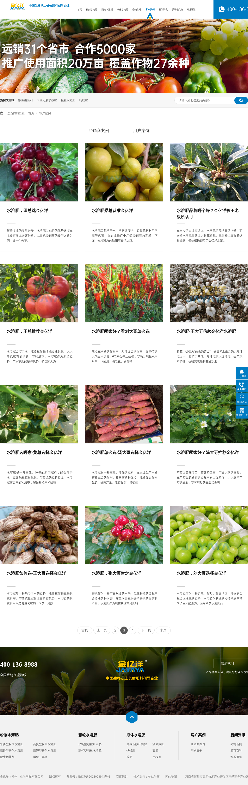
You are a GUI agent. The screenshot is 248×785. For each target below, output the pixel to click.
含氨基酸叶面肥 (136, 744)
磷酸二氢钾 (40, 757)
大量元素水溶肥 (47, 100)
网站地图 (171, 776)
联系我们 (191, 9)
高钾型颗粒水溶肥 (89, 750)
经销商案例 (98, 130)
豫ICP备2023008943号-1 (94, 776)
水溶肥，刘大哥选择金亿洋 (201, 573)
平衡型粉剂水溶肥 (11, 744)
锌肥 (129, 757)
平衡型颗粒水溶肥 (89, 744)
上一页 (102, 630)
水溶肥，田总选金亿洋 (27, 210)
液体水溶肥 (122, 9)
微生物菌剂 (25, 100)
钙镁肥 (83, 100)
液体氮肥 (158, 744)
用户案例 (141, 130)
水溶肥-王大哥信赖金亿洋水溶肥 (206, 331)
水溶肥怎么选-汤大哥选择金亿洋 (121, 452)
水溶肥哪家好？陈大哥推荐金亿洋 (208, 452)
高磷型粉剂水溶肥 (11, 750)
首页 (79, 9)
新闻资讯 (163, 9)
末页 (163, 630)
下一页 (146, 630)
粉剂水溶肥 (91, 9)
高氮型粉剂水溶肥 (44, 744)
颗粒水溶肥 (107, 9)
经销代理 (136, 9)
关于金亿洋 (177, 9)
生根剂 (157, 757)
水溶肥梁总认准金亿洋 (112, 210)
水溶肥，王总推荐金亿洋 (29, 331)
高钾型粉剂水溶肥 (44, 750)
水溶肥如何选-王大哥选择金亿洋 (36, 573)
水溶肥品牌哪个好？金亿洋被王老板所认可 (208, 213)
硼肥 (155, 750)
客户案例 (150, 9)
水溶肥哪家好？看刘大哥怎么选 (121, 331)
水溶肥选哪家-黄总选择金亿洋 (34, 452)
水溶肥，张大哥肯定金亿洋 (116, 573)
